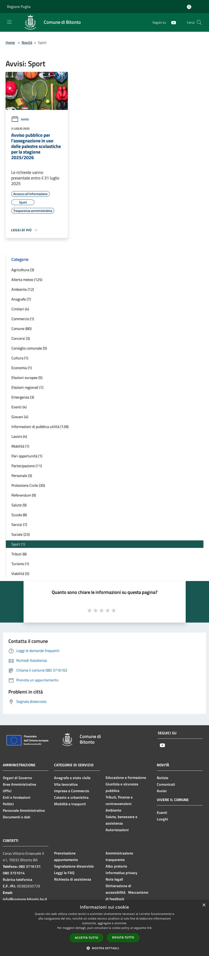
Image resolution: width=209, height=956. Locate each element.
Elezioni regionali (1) (27, 387)
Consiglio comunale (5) (29, 348)
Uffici (7, 791)
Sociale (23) (20, 534)
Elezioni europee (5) (26, 377)
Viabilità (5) (20, 573)
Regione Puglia (19, 6)
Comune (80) (21, 328)
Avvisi (20, 119)
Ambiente (113, 810)
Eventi (162, 812)
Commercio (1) (22, 319)
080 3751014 (14, 873)
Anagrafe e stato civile (72, 778)
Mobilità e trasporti (70, 804)
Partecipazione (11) (26, 466)
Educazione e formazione (126, 777)
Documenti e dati (16, 817)
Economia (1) (21, 368)
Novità (27, 42)
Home (10, 42)
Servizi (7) (19, 524)
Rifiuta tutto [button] (123, 937)
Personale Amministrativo (24, 810)
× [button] (204, 905)
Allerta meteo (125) (26, 279)
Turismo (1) (20, 564)
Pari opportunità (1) (26, 456)
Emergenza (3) (22, 397)
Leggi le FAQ (64, 872)
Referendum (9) (23, 495)
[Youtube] (171, 22)
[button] (104, 948)
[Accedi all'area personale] (189, 6)
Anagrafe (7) (21, 299)
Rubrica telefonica (17, 879)
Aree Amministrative (19, 784)
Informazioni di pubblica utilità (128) (40, 426)
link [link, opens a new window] (149, 928)
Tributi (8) (19, 554)
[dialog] (104, 928)
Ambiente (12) (22, 289)
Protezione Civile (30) (28, 485)
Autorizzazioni (117, 830)
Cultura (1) (19, 358)
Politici (8, 804)
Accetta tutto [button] (86, 938)
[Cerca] (199, 22)
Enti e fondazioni (16, 797)
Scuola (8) (19, 515)
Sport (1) (18, 544)
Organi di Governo (17, 778)
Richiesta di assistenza (72, 879)
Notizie (162, 778)
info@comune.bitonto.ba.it (25, 899)
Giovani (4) (19, 417)
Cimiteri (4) (20, 309)
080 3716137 (30, 866)
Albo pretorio (116, 866)
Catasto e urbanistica (71, 797)
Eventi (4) (19, 407)
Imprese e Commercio (71, 791)
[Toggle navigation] (9, 22)
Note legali (114, 879)
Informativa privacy (121, 872)
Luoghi (162, 819)
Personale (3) (21, 475)
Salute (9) (19, 505)
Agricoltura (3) (22, 270)
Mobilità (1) (20, 446)
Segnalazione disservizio (74, 866)
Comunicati (166, 784)
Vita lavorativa (66, 784)
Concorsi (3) (20, 338)
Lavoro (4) (19, 436)
